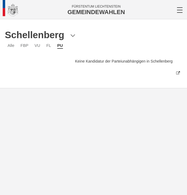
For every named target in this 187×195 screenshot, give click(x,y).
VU (37, 45)
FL (48, 45)
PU (60, 45)
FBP (24, 45)
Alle (11, 45)
